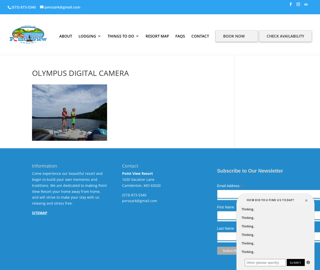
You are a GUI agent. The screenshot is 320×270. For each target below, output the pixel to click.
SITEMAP (39, 212)
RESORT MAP (157, 36)
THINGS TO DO (121, 36)
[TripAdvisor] (306, 6)
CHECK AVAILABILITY (285, 36)
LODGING (87, 36)
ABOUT (65, 36)
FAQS (180, 36)
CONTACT (200, 36)
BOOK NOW (234, 36)
